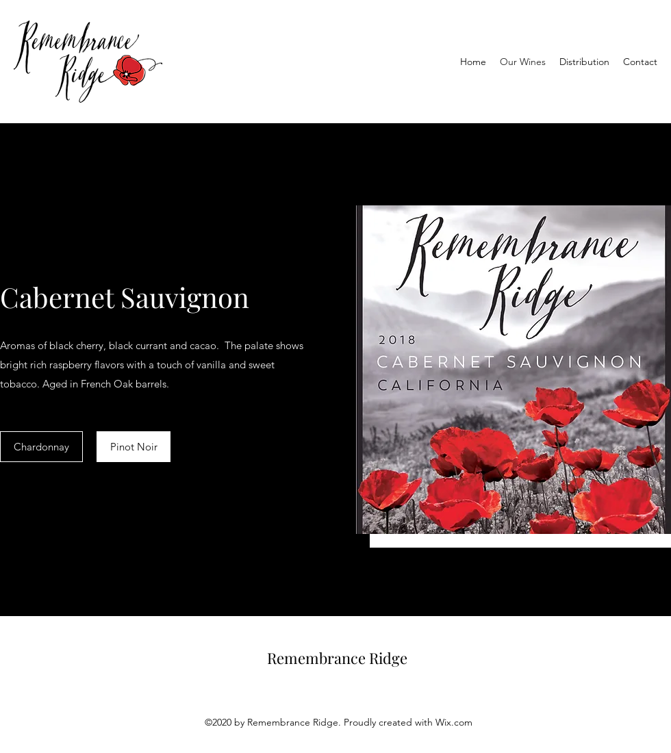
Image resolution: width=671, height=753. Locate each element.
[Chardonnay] (41, 446)
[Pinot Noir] (133, 446)
